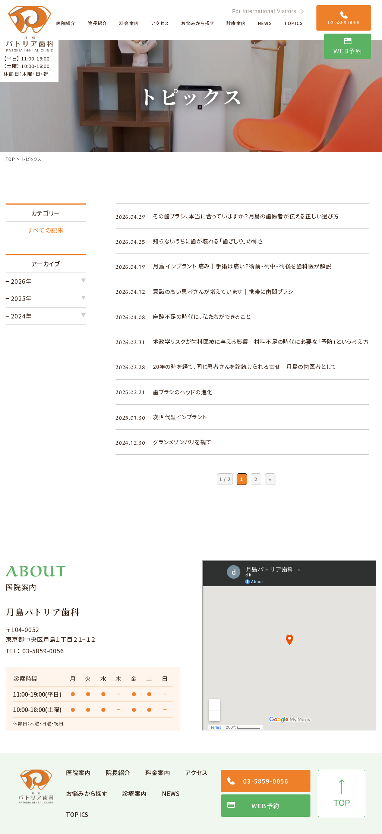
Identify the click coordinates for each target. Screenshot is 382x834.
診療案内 (134, 793)
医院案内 (78, 772)
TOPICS (77, 814)
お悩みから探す (86, 793)
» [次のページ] (270, 479)
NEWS (171, 793)
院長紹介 (118, 772)
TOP (10, 159)
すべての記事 (46, 229)
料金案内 (157, 772)
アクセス (196, 772)
